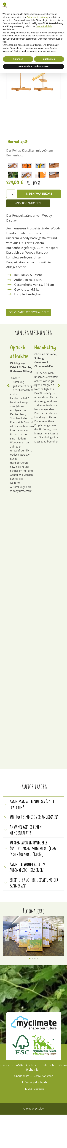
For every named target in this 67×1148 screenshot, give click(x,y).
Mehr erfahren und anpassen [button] (33, 1141)
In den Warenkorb (38, 193)
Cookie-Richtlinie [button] (44, 1101)
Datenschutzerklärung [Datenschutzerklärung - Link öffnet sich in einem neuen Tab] (37, 1092)
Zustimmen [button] (49, 1134)
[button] (43, 10)
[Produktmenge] (10, 194)
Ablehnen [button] (18, 1134)
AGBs (19, 1065)
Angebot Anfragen (28, 203)
